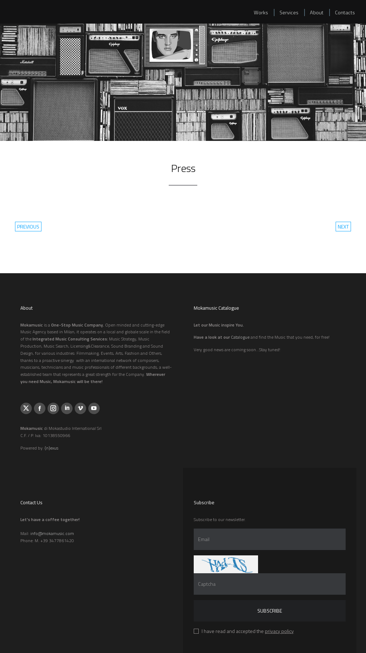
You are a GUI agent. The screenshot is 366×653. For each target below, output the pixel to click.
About (316, 12)
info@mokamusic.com (52, 533)
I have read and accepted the (248, 631)
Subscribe (269, 610)
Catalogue (240, 337)
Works (261, 12)
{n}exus (51, 448)
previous (28, 226)
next (343, 226)
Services (289, 12)
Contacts (345, 12)
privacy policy (279, 631)
